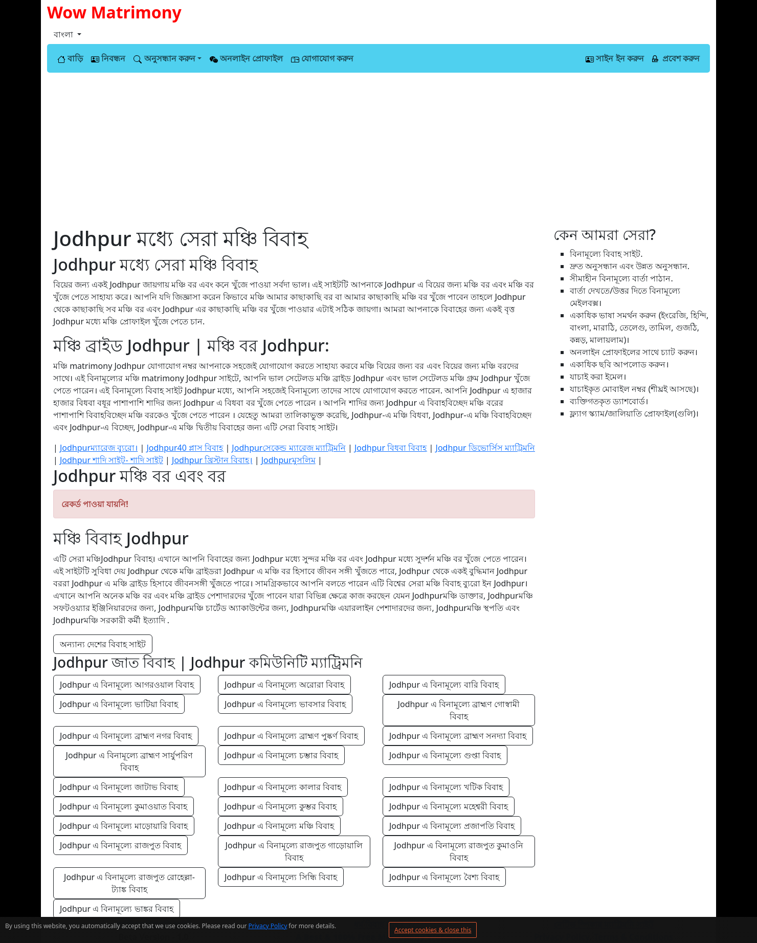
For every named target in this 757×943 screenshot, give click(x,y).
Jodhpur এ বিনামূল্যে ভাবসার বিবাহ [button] (285, 704)
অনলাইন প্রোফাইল (246, 58)
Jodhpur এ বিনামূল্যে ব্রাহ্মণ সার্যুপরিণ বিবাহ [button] (130, 761)
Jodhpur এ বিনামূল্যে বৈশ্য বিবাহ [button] (444, 877)
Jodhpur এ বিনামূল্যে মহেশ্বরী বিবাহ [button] (448, 806)
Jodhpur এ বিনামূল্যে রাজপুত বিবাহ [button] (120, 845)
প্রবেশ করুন (676, 58)
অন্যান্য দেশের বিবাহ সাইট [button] (103, 644)
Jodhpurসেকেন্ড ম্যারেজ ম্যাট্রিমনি (288, 447)
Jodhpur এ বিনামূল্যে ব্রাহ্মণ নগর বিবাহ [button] (126, 735)
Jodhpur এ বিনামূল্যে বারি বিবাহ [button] (444, 684)
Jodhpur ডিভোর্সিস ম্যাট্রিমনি (485, 447)
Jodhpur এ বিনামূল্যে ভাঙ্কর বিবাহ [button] (116, 908)
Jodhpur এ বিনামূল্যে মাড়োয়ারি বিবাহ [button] (124, 825)
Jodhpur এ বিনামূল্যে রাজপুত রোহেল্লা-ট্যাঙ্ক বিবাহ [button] (129, 883)
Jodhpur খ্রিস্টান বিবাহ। (212, 460)
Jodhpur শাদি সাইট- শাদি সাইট (111, 460)
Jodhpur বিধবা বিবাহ (390, 447)
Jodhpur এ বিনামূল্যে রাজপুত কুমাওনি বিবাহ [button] (460, 851)
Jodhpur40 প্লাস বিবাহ (184, 447)
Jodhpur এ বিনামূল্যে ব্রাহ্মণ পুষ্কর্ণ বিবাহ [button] (291, 735)
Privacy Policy (268, 926)
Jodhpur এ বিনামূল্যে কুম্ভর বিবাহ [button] (281, 806)
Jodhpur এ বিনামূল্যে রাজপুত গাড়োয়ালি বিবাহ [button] (295, 851)
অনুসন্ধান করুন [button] (164, 58)
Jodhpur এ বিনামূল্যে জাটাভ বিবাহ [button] (119, 787)
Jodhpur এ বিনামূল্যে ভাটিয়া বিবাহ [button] (119, 704)
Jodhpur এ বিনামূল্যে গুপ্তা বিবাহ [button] (445, 755)
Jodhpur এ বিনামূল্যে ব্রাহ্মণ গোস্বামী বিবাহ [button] (460, 710)
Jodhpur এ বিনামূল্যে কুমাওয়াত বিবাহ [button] (123, 806)
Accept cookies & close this (432, 930)
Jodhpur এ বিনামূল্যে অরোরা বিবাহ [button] (284, 684)
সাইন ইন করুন (614, 58)
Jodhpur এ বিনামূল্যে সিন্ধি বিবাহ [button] (281, 877)
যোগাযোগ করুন (322, 58)
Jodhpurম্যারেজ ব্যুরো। (99, 447)
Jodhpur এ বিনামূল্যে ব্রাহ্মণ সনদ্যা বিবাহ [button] (457, 735)
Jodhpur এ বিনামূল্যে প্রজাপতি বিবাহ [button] (452, 825)
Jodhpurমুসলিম (288, 460)
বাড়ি (70, 58)
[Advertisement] (378, 149)
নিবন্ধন (108, 58)
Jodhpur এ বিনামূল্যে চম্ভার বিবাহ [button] (281, 755)
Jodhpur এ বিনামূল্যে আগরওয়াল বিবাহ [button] (127, 684)
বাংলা (64, 34)
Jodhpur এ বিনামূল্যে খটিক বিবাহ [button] (446, 787)
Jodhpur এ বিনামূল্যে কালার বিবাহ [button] (283, 787)
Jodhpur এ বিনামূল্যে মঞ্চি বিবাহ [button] (279, 825)
